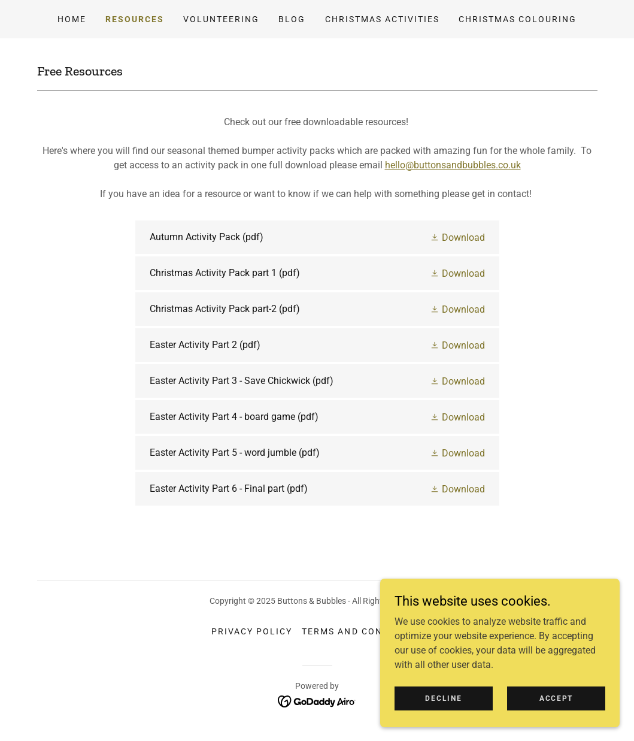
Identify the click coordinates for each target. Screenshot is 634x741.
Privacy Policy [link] (251, 631)
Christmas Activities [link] (382, 19)
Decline (443, 714)
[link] (317, 237)
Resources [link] (134, 19)
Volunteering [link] (221, 19)
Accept (556, 714)
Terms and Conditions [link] (362, 631)
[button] (457, 237)
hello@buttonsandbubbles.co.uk (453, 165)
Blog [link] (291, 19)
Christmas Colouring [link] (518, 19)
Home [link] (71, 19)
